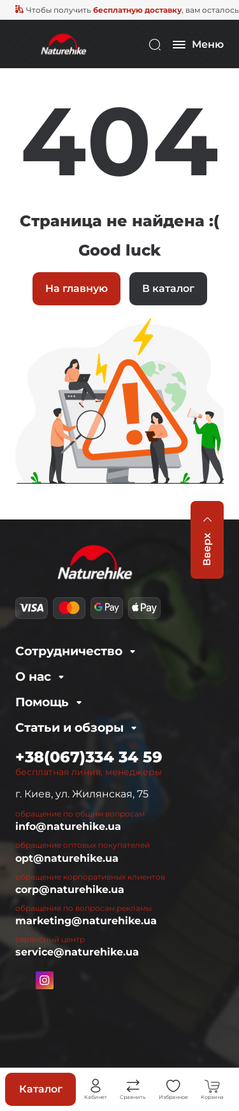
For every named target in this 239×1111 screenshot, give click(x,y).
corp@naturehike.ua (69, 889)
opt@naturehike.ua (67, 858)
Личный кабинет (95, 1086)
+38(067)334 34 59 (89, 757)
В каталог (168, 288)
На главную (76, 288)
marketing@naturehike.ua (86, 921)
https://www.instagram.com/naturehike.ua (45, 980)
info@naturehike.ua (68, 826)
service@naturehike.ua (77, 952)
